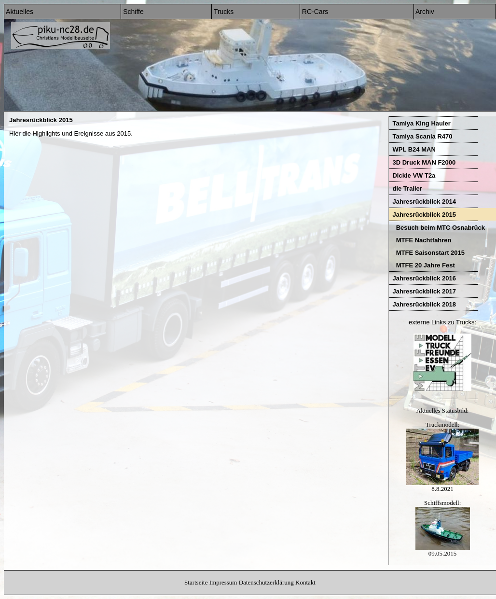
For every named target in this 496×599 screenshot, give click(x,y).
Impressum (223, 582)
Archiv (424, 11)
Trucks (223, 11)
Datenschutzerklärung (266, 582)
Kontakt (305, 582)
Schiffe (132, 11)
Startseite (195, 582)
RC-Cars (314, 11)
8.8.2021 (442, 485)
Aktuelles (18, 11)
